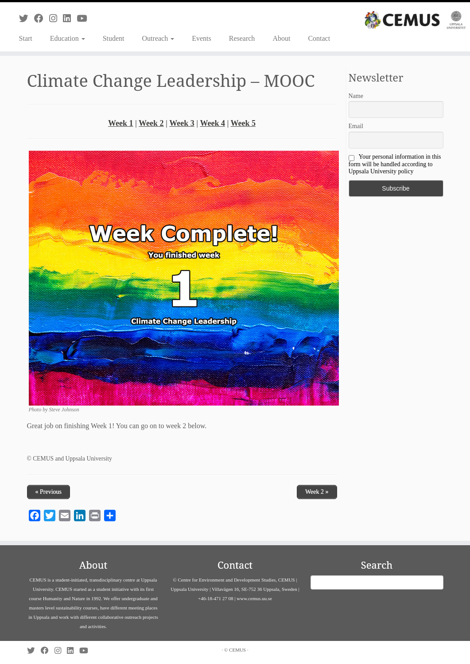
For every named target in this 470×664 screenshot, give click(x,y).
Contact (319, 38)
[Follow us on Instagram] (56, 18)
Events (201, 38)
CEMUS (237, 649)
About (281, 38)
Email (356, 126)
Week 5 (243, 123)
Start (25, 38)
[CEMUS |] (415, 20)
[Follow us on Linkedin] (70, 18)
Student (113, 38)
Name (356, 96)
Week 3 (181, 123)
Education (67, 38)
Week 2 (151, 123)
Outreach (158, 38)
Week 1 (120, 123)
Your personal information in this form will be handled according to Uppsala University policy (395, 164)
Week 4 (212, 123)
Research (242, 38)
